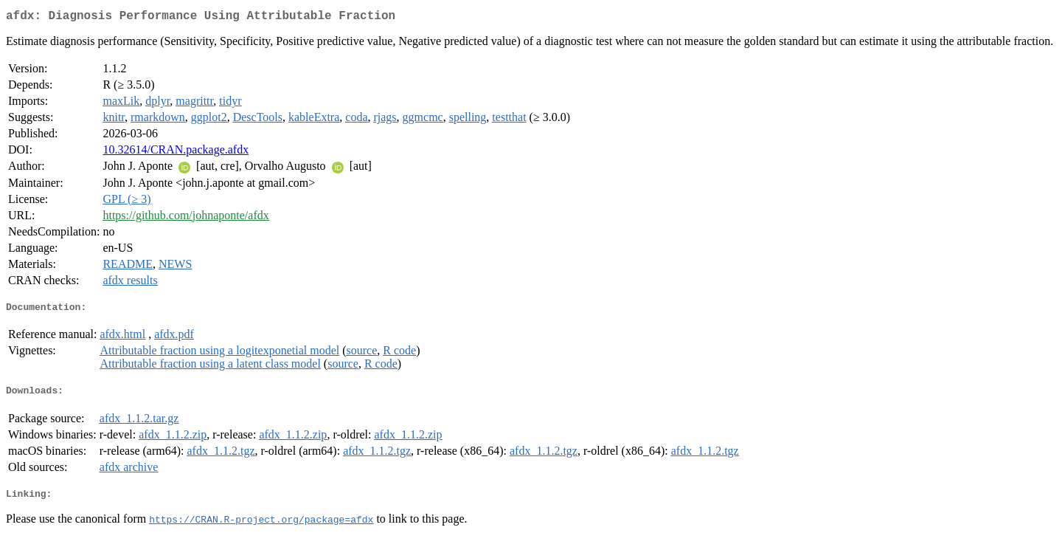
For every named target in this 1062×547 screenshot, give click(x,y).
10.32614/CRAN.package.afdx (176, 152)
